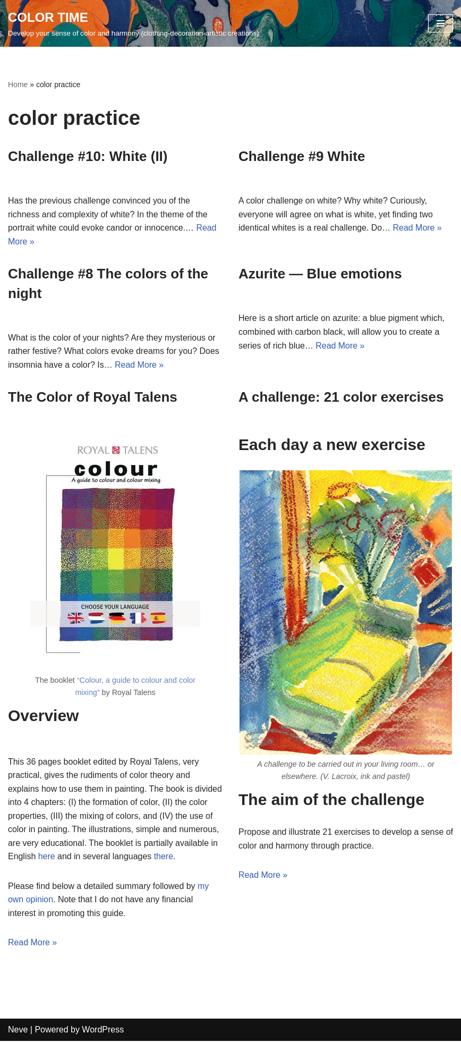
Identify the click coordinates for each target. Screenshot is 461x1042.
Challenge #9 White (301, 156)
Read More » (418, 227)
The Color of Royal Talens (92, 397)
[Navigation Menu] (440, 23)
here (92, 857)
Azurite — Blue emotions (320, 274)
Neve (18, 1030)
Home (18, 84)
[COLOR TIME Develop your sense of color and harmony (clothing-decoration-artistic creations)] (133, 23)
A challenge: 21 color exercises (340, 397)
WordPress (103, 1030)
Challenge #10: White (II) (88, 156)
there (208, 857)
